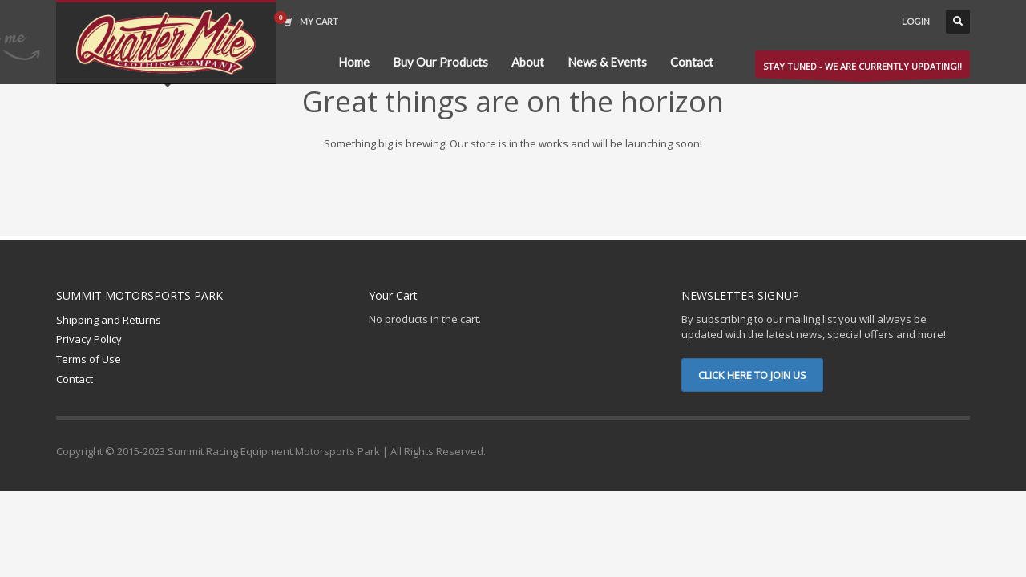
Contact (74, 379)
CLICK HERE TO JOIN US (752, 375)
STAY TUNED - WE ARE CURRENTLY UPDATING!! (862, 69)
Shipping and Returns (108, 320)
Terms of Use (88, 359)
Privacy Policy (89, 339)
